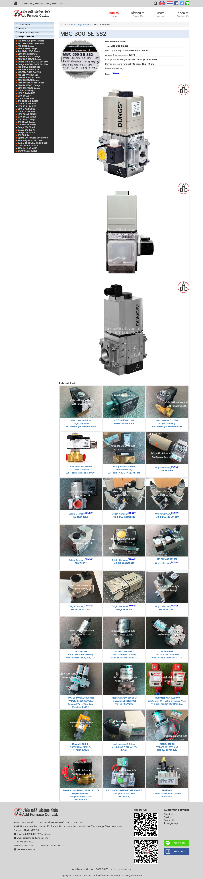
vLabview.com (123, 869)
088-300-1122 (59, 3)
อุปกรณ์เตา (23, 28)
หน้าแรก (114, 14)
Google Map (172, 823)
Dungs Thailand (83, 24)
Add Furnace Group (82, 869)
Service (167, 817)
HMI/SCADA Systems (28, 32)
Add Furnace (179, 851)
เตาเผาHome (67, 24)
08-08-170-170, (43, 3)
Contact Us (169, 820)
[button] (155, 4)
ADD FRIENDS (179, 843)
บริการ (161, 14)
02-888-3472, (27, 3)
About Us (168, 814)
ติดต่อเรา (183, 14)
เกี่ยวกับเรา (137, 14)
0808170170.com (104, 869)
